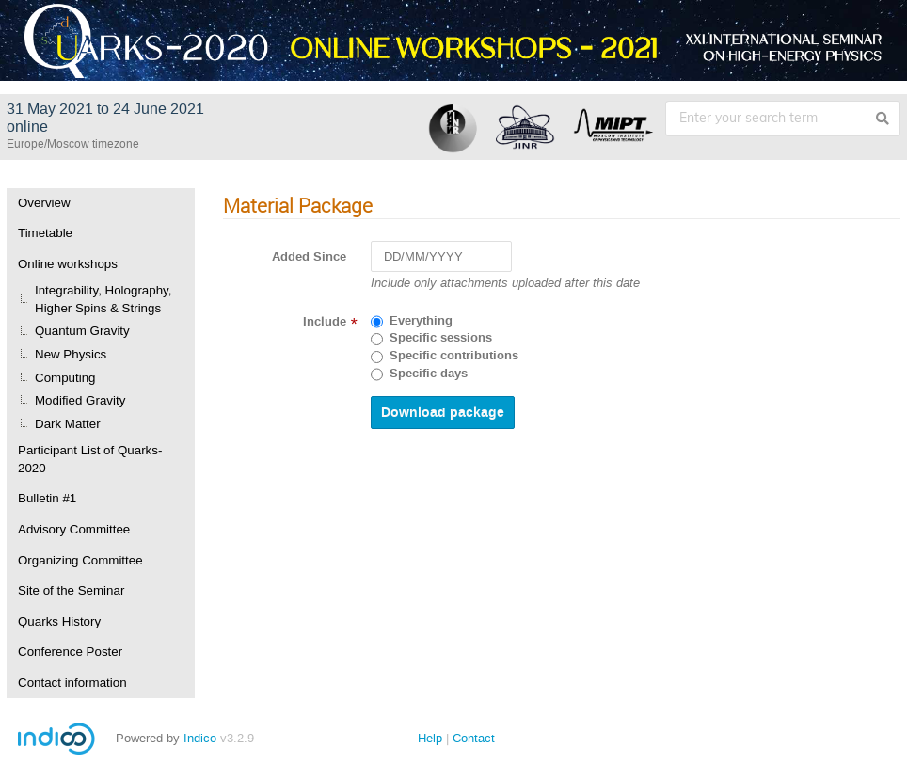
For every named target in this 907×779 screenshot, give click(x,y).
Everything (421, 320)
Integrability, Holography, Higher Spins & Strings (103, 299)
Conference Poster (70, 651)
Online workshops (68, 264)
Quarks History (59, 621)
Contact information (72, 683)
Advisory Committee (74, 529)
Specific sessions (441, 337)
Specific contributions (454, 355)
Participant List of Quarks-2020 (90, 459)
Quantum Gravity (82, 331)
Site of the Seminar (71, 590)
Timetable (45, 233)
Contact (474, 738)
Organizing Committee (80, 560)
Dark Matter (68, 424)
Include (324, 321)
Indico (199, 738)
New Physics (70, 354)
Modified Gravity (80, 400)
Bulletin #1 (47, 498)
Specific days (429, 373)
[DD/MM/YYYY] (441, 256)
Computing (65, 378)
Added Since (309, 256)
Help (430, 738)
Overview (44, 203)
